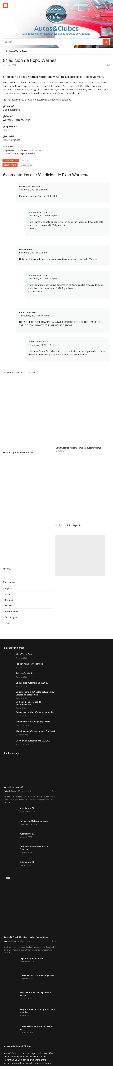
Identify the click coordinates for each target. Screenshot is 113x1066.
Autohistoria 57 (27, 868)
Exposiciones (26, 165)
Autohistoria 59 (14, 812)
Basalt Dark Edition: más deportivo (26, 981)
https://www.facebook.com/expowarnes (24, 150)
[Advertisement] (80, 555)
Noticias (9, 605)
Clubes (8, 594)
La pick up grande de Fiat (31, 1002)
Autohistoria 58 (27, 834)
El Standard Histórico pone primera (33, 722)
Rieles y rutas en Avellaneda (29, 664)
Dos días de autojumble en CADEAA (33, 741)
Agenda (25, 160)
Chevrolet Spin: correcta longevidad (37, 1019)
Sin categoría (11, 617)
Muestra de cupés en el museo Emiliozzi (35, 731)
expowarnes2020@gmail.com (51, 225)
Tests (7, 623)
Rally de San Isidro (25, 673)
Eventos (9, 600)
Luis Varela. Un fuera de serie (34, 851)
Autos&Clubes (56, 28)
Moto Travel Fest (18, 51)
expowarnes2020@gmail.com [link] (19, 153)
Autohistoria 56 (27, 902)
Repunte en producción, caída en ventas (35, 712)
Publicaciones (11, 611)
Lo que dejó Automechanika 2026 (32, 683)
